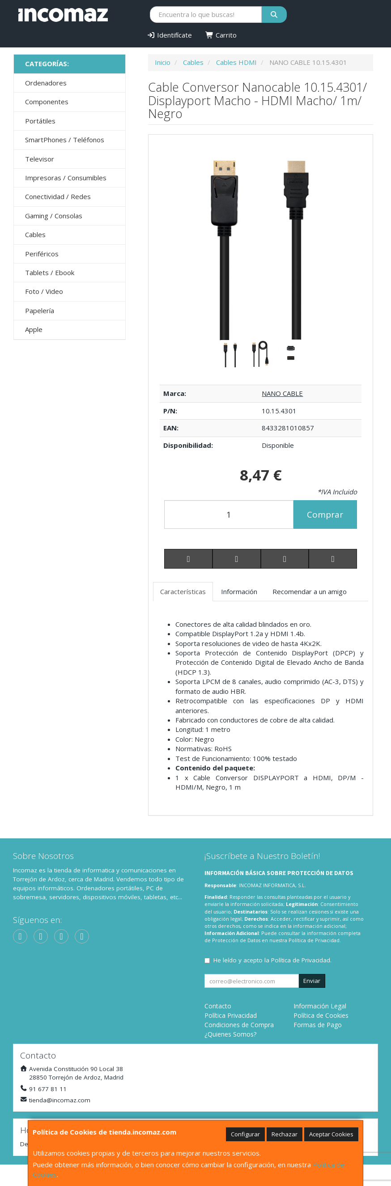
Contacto (217, 1006)
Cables (35, 234)
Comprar (325, 514)
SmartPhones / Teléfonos (64, 139)
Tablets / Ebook (49, 272)
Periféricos (42, 253)
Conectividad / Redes (58, 196)
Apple (33, 329)
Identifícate (169, 34)
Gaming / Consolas (53, 215)
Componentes (46, 101)
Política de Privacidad (314, 940)
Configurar (245, 1134)
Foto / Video (44, 291)
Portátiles (40, 120)
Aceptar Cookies (331, 1134)
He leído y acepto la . (272, 960)
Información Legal (319, 1006)
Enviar (311, 981)
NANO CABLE (282, 393)
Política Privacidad (230, 1015)
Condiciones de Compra (239, 1024)
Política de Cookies (320, 1015)
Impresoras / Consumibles (65, 177)
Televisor (39, 158)
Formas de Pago (317, 1024)
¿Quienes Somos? (230, 1034)
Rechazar (285, 1134)
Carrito (221, 34)
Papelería (39, 310)
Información (239, 591)
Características (183, 591)
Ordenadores (46, 82)
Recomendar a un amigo (309, 591)
